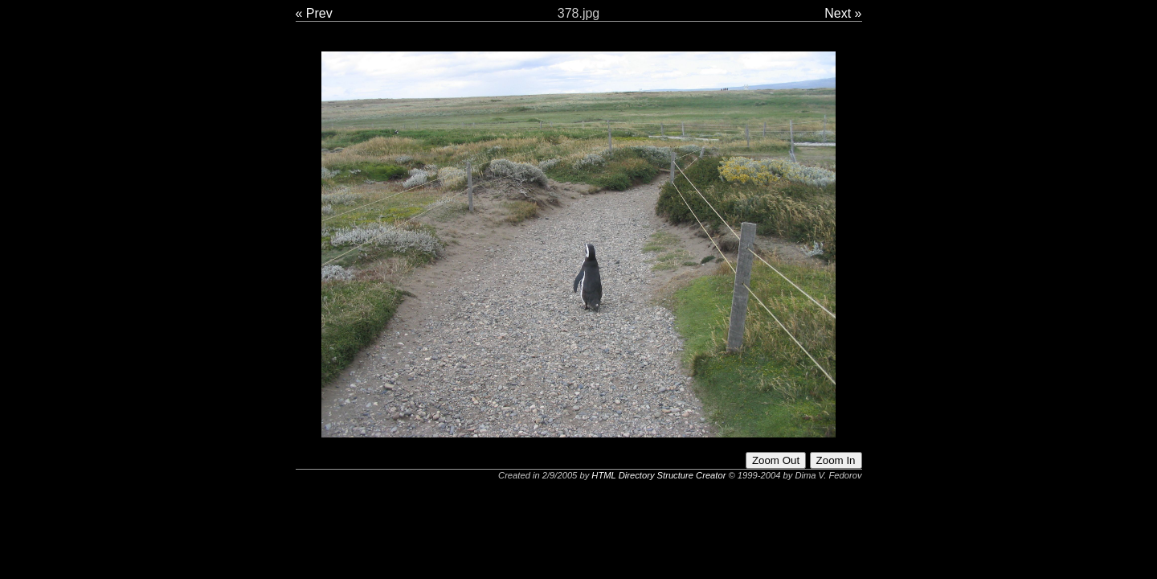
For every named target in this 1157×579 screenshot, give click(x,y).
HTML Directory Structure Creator (658, 475)
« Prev (314, 13)
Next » (842, 13)
